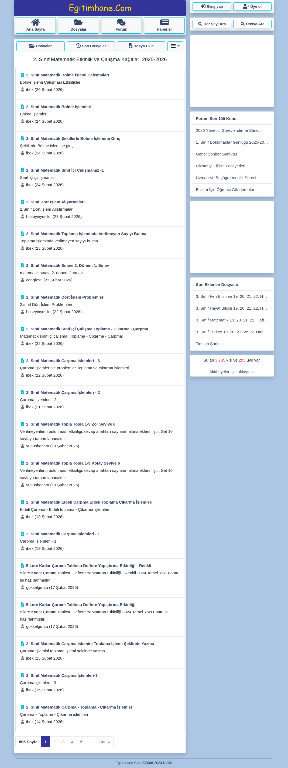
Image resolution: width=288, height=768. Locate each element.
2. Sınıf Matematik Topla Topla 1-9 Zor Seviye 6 (70, 424)
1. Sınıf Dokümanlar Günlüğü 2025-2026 (232, 142)
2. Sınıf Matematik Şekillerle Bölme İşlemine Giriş (73, 138)
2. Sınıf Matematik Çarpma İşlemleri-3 (62, 675)
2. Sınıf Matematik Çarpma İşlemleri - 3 (63, 360)
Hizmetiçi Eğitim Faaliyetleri (220, 166)
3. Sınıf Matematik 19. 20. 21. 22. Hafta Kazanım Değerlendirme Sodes (234, 320)
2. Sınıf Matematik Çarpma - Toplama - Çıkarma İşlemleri (79, 707)
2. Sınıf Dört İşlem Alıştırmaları (55, 202)
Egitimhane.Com (128, 763)
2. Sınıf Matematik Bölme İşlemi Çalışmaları (67, 75)
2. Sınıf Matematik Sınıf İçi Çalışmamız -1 (65, 170)
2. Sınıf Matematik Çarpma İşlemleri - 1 (63, 534)
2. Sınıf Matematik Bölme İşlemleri (58, 106)
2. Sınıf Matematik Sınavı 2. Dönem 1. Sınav (67, 265)
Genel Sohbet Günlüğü (216, 154)
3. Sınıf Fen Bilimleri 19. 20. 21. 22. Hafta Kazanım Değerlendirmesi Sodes (234, 296)
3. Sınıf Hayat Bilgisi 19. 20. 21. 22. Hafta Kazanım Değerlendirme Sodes (234, 308)
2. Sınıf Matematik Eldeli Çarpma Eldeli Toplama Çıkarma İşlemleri (89, 502)
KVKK (168, 763)
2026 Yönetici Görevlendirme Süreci (228, 130)
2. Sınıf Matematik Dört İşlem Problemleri (65, 297)
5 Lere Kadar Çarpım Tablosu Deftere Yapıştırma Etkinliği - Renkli (88, 565)
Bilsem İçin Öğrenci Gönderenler (225, 189)
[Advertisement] (231, 70)
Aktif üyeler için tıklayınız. (232, 371)
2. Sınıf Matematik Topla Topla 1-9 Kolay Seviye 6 (73, 463)
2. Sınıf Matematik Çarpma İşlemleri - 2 (63, 392)
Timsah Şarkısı (209, 343)
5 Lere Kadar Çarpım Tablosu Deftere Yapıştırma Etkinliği (80, 604)
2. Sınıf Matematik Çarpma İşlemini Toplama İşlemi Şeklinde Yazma (90, 643)
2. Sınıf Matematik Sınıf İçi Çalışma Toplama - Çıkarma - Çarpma (87, 329)
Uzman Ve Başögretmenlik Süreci (226, 177)
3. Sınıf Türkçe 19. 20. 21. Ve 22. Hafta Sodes (234, 332)
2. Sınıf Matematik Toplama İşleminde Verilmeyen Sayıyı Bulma (86, 233)
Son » (104, 741)
